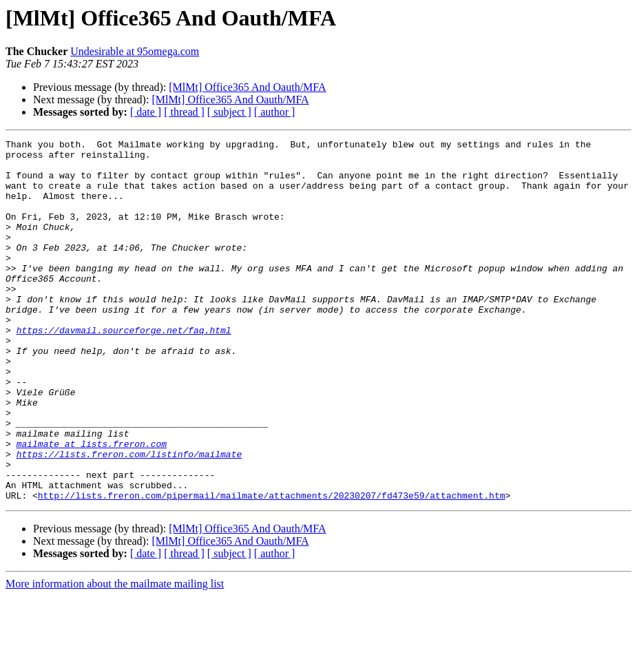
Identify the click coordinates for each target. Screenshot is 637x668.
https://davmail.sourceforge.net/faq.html (124, 369)
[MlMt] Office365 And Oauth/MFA (247, 87)
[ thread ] (184, 112)
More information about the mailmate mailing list (115, 656)
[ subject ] (229, 112)
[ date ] (145, 112)
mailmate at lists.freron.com (92, 505)
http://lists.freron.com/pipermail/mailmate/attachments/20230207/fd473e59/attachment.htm (271, 567)
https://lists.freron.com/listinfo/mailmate (129, 518)
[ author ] (274, 112)
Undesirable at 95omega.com (134, 51)
